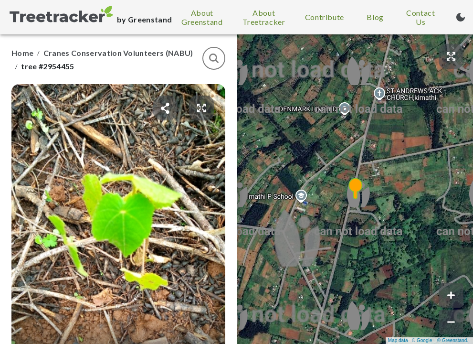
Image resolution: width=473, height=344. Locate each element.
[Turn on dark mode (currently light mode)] (460, 17)
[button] (355, 189)
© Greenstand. (452, 340)
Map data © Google (410, 340)
